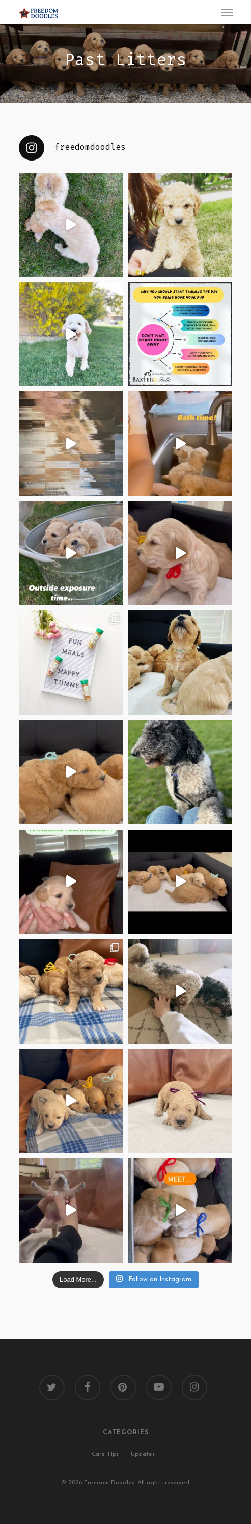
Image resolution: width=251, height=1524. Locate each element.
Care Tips (105, 1454)
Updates (143, 1454)
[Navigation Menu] (227, 12)
